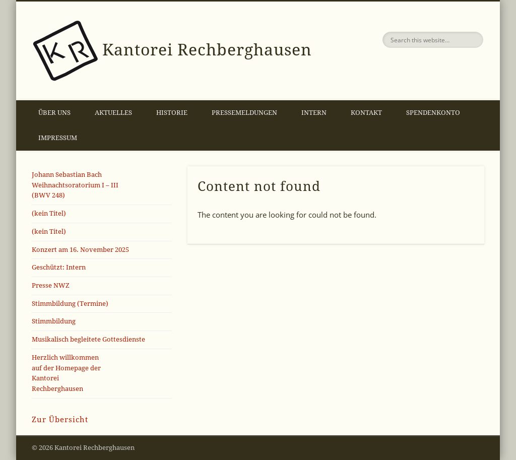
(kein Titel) (49, 213)
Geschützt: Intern (59, 267)
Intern (314, 112)
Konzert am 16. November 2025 (80, 249)
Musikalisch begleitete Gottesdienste (88, 339)
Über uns (54, 112)
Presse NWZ (51, 285)
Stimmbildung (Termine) (70, 303)
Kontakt (366, 112)
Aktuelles (113, 112)
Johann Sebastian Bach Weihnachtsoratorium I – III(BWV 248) (75, 185)
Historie (171, 112)
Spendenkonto (433, 112)
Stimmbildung (54, 321)
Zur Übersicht (60, 419)
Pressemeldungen (244, 112)
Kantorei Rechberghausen (207, 49)
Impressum (57, 138)
